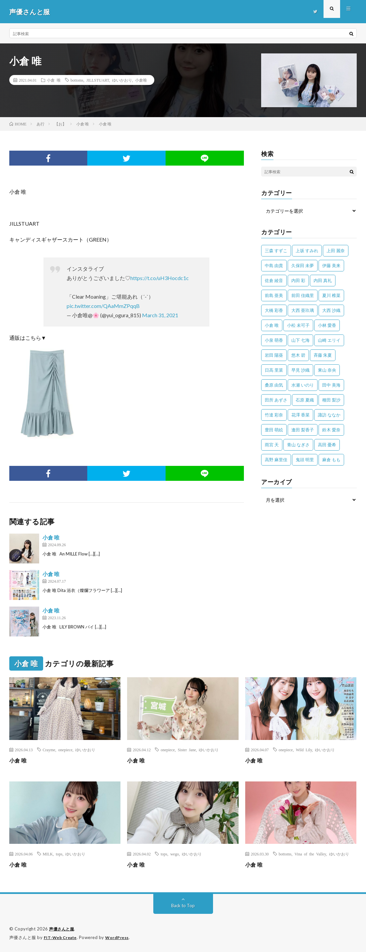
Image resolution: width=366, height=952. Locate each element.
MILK (48, 854)
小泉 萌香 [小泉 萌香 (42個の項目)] (274, 340)
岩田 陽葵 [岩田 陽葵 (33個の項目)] (274, 355)
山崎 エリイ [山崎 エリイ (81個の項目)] (329, 340)
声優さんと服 (62, 928)
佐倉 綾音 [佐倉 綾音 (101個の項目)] (274, 280)
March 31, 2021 (160, 315)
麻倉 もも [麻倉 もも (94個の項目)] (331, 459)
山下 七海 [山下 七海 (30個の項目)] (300, 340)
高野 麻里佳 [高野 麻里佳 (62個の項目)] (276, 459)
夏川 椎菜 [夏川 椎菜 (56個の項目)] (331, 295)
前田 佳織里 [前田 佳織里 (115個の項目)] (302, 295)
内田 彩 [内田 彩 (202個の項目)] (298, 280)
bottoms (77, 80)
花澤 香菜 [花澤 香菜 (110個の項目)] (300, 414)
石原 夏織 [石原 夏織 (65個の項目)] (305, 400)
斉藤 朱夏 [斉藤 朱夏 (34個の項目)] (323, 355)
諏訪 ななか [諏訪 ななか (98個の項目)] (329, 414)
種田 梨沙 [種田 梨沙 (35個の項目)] (331, 400)
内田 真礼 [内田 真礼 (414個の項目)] (323, 280)
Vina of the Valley (310, 854)
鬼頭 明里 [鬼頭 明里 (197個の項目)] (305, 459)
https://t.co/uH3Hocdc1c (159, 278)
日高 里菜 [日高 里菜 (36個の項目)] (274, 370)
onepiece (65, 750)
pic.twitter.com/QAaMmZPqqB (103, 306)
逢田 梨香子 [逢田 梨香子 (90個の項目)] (302, 429)
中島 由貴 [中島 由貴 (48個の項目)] (274, 265)
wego (174, 854)
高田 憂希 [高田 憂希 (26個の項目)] (327, 444)
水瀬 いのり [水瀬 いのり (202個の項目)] (302, 385)
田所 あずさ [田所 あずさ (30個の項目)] (276, 400)
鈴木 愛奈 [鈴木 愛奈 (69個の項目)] (331, 429)
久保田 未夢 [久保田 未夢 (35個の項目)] (302, 265)
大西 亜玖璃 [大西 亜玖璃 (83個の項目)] (302, 310)
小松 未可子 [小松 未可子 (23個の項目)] (298, 325)
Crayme (49, 750)
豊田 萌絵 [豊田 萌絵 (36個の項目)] (274, 429)
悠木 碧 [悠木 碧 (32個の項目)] (298, 355)
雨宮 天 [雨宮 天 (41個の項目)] (272, 444)
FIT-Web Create (62, 937)
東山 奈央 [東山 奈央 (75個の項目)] (327, 370)
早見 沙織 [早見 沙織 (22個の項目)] (300, 370)
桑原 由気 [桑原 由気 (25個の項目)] (274, 385)
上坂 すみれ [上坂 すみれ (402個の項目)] (307, 250)
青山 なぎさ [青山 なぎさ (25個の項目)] (298, 444)
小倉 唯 (54, 80)
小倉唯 (141, 80)
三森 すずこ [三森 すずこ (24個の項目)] (276, 250)
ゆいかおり (122, 80)
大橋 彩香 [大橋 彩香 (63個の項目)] (274, 310)
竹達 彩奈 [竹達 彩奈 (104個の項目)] (274, 414)
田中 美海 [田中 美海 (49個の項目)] (331, 385)
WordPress (121, 937)
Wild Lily (304, 750)
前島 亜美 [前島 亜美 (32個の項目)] (274, 295)
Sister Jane (187, 750)
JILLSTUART (97, 80)
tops (59, 854)
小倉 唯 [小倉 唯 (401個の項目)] (272, 325)
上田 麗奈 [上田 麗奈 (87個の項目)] (336, 250)
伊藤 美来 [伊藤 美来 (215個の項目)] (331, 265)
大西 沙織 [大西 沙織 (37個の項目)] (331, 310)
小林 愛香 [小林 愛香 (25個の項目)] (327, 325)
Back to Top (183, 905)
